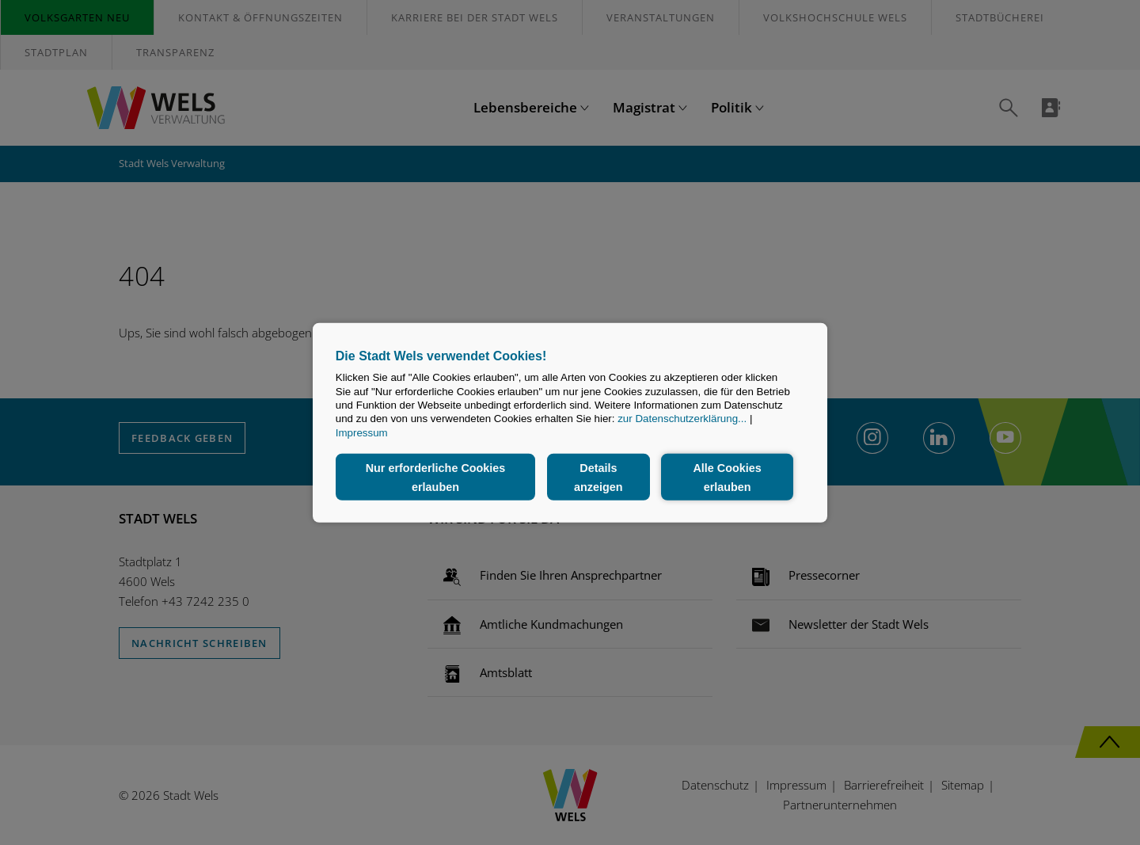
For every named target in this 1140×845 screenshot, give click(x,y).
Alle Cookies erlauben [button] (727, 477)
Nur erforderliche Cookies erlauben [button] (436, 477)
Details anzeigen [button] (598, 477)
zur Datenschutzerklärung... (682, 418)
